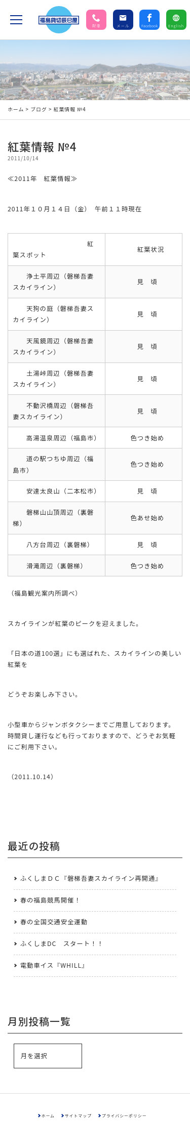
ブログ (38, 109)
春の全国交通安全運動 (54, 921)
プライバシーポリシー (124, 1115)
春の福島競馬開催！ (50, 900)
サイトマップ (78, 1115)
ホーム (16, 109)
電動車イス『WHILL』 (54, 965)
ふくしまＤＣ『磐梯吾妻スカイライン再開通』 (91, 878)
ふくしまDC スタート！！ (62, 943)
